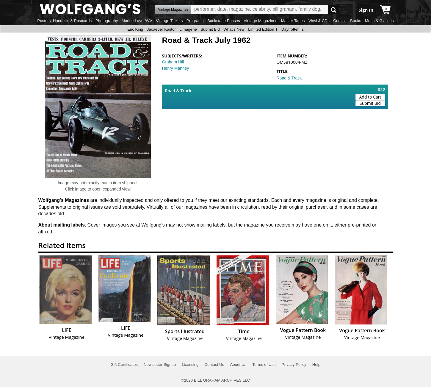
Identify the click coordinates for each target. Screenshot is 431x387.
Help (316, 364)
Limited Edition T (263, 29)
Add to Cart (370, 97)
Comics (339, 20)
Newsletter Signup (160, 364)
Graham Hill (173, 62)
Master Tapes (293, 20)
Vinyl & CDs (319, 20)
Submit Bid (210, 29)
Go (333, 9)
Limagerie (188, 29)
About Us (238, 364)
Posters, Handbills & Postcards (64, 20)
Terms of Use (264, 364)
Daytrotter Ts (292, 29)
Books (355, 20)
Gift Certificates (124, 364)
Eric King (135, 29)
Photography (106, 20)
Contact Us (214, 364)
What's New (234, 29)
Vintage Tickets (169, 20)
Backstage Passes (223, 20)
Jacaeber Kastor (161, 29)
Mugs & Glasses (379, 20)
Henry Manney (175, 68)
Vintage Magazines (260, 20)
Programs (195, 20)
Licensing (190, 364)
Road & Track (289, 78)
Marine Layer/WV (137, 20)
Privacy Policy (294, 364)
